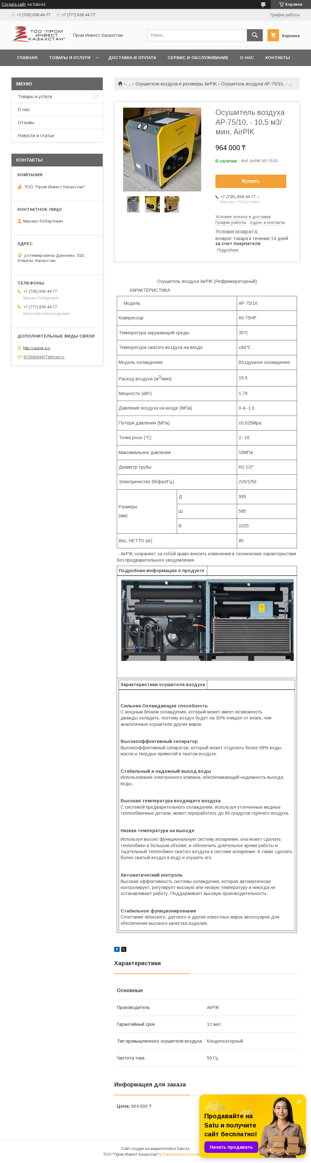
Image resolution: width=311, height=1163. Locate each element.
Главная (27, 57)
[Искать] (255, 35)
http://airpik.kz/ (36, 347)
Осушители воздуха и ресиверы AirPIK (176, 83)
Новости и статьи (36, 135)
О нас (247, 57)
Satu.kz (183, 1148)
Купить (251, 181)
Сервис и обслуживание (198, 57)
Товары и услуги (69, 57)
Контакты (277, 57)
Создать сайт (14, 4)
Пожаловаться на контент (185, 1154)
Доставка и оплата (132, 57)
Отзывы (26, 122)
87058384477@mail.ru (43, 357)
